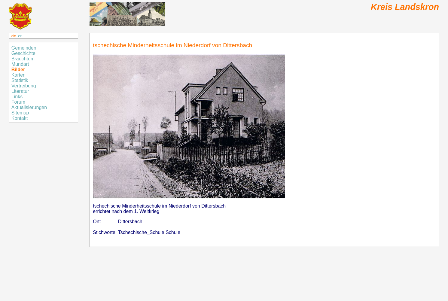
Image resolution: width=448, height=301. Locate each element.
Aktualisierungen (29, 107)
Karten (19, 75)
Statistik (19, 80)
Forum (18, 102)
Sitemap (20, 112)
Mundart (20, 64)
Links (17, 96)
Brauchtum (23, 58)
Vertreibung (24, 85)
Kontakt (20, 118)
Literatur (20, 91)
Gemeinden (24, 47)
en (20, 36)
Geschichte (23, 53)
